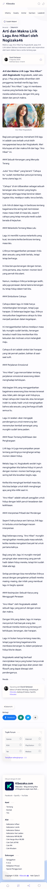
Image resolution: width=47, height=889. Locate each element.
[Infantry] (8, 13)
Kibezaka (10, 3)
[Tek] (14, 751)
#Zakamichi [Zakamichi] (8, 707)
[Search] (39, 4)
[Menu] (18, 885)
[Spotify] (17, 795)
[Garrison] (32, 13)
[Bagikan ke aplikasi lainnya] (35, 717)
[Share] (28, 885)
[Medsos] (33, 751)
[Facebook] (8, 795)
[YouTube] (25, 795)
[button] (43, 4)
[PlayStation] (33, 745)
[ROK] (14, 745)
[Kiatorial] (33, 739)
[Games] (14, 739)
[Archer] (23, 13)
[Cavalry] (16, 13)
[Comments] (39, 885)
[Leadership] (42, 13)
